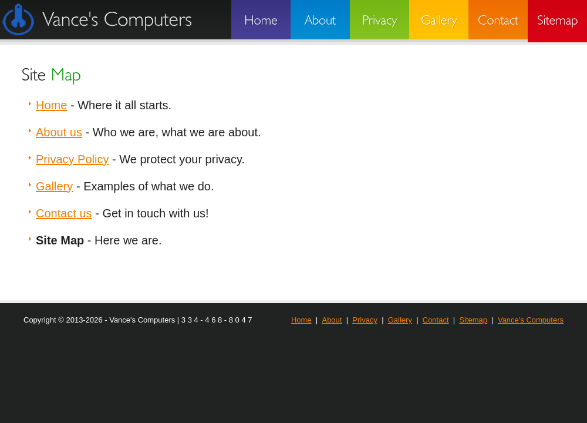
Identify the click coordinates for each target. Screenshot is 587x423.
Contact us (64, 213)
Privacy (364, 319)
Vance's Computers (531, 319)
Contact (436, 319)
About (332, 319)
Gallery (54, 186)
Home (51, 105)
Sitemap (473, 319)
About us (59, 132)
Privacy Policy (72, 159)
